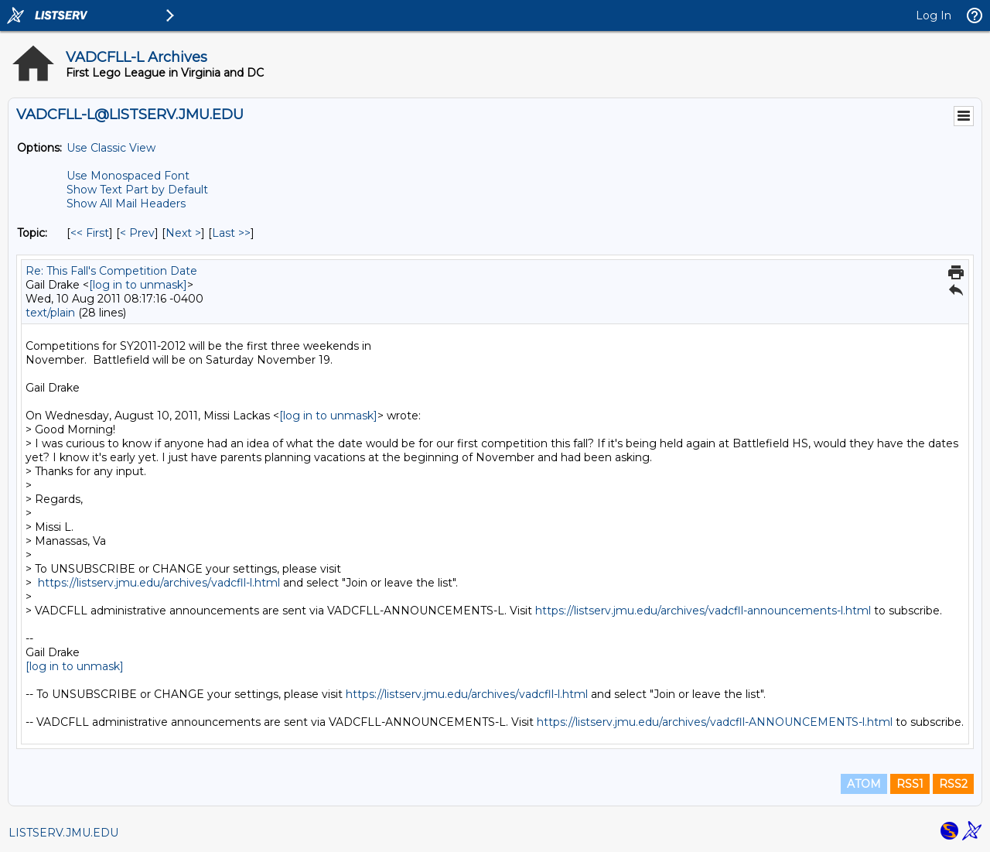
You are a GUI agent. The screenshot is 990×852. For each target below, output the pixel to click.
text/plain (50, 313)
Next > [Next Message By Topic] (183, 233)
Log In (933, 15)
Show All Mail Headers (126, 203)
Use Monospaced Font (128, 176)
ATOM (864, 784)
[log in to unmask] (138, 285)
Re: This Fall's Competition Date (111, 271)
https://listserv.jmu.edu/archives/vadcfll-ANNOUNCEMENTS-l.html (715, 722)
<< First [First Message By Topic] (89, 233)
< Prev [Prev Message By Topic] (137, 233)
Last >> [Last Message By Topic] (231, 233)
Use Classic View (111, 148)
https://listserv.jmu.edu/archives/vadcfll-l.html (159, 583)
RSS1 (909, 784)
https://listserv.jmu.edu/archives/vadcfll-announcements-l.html (703, 611)
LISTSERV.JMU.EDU (63, 833)
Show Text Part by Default (137, 190)
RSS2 (953, 784)
